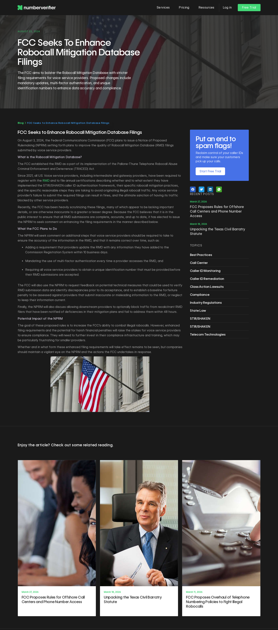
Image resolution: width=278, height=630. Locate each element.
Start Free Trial (210, 171)
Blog (21, 122)
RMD (46, 180)
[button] (163, 7)
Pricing (184, 7)
